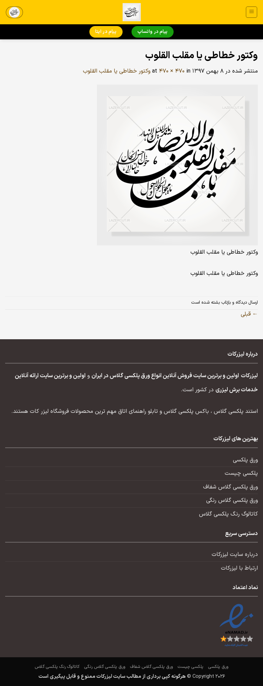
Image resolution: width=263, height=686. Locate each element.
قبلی (249, 314)
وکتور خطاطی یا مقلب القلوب (116, 71)
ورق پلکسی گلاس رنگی (232, 500)
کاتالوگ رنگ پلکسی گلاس (228, 514)
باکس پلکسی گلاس (186, 411)
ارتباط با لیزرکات (239, 568)
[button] (251, 12)
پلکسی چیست (241, 473)
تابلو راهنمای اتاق (138, 411)
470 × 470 (172, 71)
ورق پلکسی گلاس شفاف (230, 487)
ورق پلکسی (245, 460)
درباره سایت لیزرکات (235, 554)
